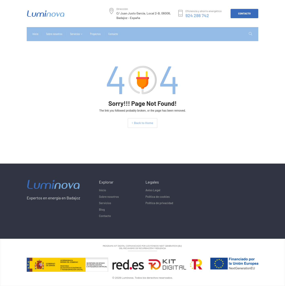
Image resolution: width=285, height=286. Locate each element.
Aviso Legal (152, 190)
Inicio (102, 190)
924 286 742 (197, 15)
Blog (102, 209)
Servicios (105, 203)
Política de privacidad (159, 203)
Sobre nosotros (109, 196)
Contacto (105, 216)
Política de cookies (157, 196)
